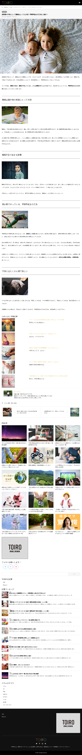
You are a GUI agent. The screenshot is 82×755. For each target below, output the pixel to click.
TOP (4, 582)
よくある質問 (32, 746)
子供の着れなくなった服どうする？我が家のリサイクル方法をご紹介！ (48, 376)
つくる (4, 699)
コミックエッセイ (7, 704)
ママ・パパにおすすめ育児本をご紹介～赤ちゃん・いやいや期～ (47, 319)
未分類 (4, 702)
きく (4, 688)
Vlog (4, 691)
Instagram (42, 743)
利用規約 (56, 746)
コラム (4, 11)
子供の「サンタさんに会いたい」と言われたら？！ (43, 333)
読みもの (5, 585)
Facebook (39, 743)
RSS (45, 743)
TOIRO (37, 752)
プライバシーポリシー (64, 746)
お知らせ (5, 694)
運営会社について (48, 746)
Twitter (36, 743)
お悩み (15, 403)
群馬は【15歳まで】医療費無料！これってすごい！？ (44, 348)
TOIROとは (14, 746)
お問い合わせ (39, 746)
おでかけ (5, 696)
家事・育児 (10, 403)
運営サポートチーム (22, 746)
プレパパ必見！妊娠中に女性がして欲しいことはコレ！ (44, 362)
